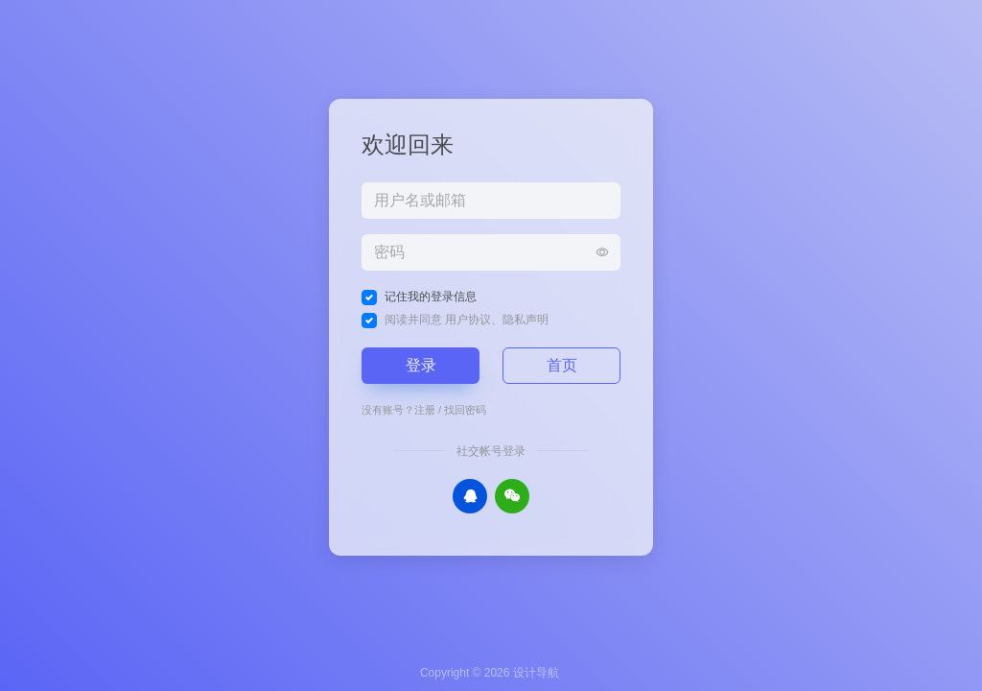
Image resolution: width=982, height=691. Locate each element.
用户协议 (468, 319)
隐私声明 (526, 319)
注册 (424, 410)
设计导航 (536, 672)
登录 (421, 365)
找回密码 (465, 410)
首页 (562, 365)
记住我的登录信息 (431, 296)
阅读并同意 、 (467, 319)
